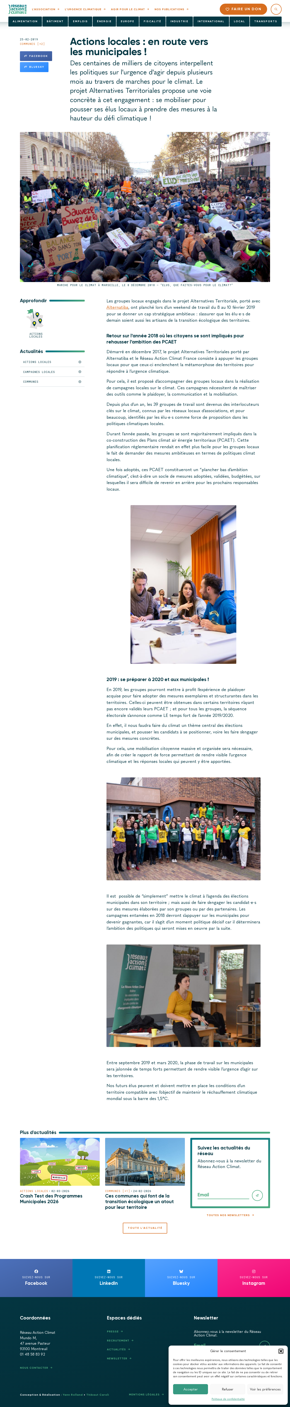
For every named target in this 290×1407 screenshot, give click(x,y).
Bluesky (34, 66)
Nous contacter (34, 1367)
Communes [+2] (32, 44)
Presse (113, 1331)
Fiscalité (152, 21)
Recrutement (118, 1340)
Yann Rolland (73, 1394)
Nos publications (169, 9)
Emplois (80, 21)
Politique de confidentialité (228, 1399)
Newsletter (117, 1358)
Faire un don (243, 9)
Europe (127, 21)
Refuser (227, 1389)
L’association (43, 9)
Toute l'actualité (145, 1227)
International (211, 21)
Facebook (36, 56)
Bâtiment (55, 21)
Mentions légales (144, 1394)
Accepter (191, 1389)
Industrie (179, 21)
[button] (281, 1351)
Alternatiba (117, 307)
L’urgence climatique (83, 9)
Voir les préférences (265, 1389)
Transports (265, 21)
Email (203, 1195)
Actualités (116, 1349)
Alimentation (25, 21)
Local (239, 21)
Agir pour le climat (128, 9)
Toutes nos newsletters (228, 1215)
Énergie (104, 21)
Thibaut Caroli (97, 1394)
